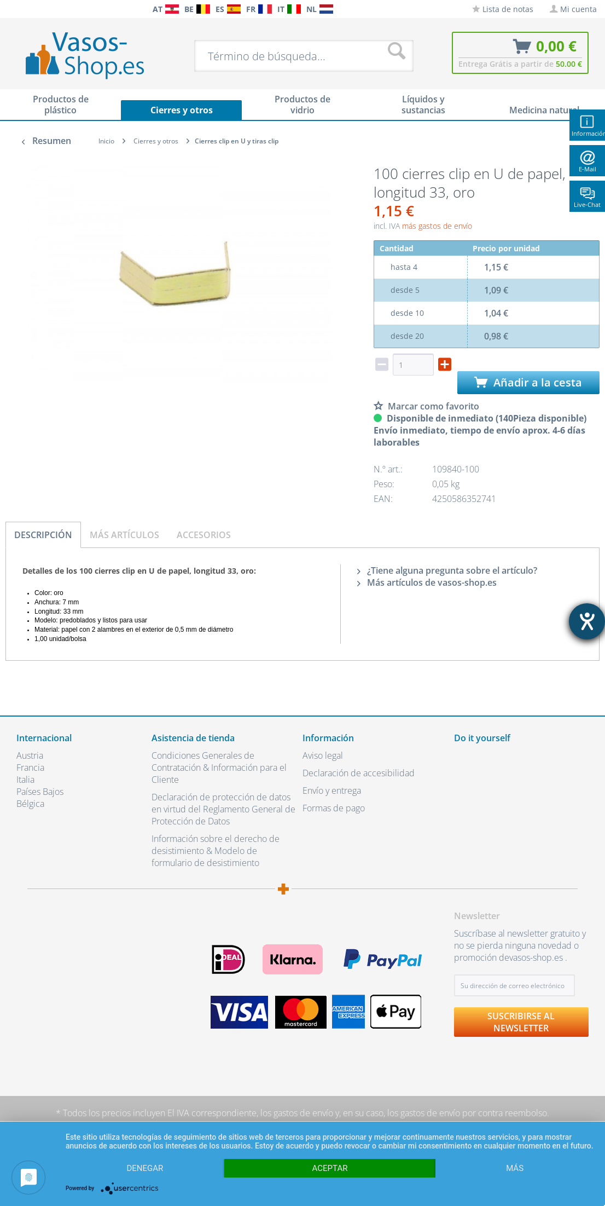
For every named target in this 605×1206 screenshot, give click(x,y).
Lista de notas (502, 9)
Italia (25, 780)
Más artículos (124, 535)
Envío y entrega (331, 790)
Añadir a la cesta (528, 382)
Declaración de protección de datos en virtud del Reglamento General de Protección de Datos (223, 809)
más (514, 1168)
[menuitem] (11, 9)
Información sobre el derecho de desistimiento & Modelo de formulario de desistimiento (216, 851)
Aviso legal (322, 755)
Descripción (43, 535)
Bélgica (30, 804)
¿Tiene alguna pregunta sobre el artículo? (447, 570)
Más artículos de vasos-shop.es (427, 582)
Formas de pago (333, 808)
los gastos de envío (296, 1113)
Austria (29, 755)
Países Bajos (39, 792)
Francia (30, 767)
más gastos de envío (437, 226)
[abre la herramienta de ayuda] (587, 621)
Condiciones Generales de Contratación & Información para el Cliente (219, 767)
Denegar (144, 1168)
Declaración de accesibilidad (358, 773)
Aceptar (330, 1168)
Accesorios (204, 535)
